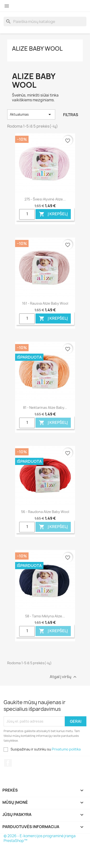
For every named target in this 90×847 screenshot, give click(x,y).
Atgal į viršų (64, 677)
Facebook (8, 763)
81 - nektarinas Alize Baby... (45, 407)
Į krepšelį (53, 214)
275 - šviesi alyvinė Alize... (45, 199)
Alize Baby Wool (37, 48)
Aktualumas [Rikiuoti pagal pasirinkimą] (31, 114)
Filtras (70, 114)
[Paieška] (45, 21)
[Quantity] (27, 214)
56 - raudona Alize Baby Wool (45, 511)
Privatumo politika (66, 749)
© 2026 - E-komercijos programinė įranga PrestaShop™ (40, 838)
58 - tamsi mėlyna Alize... (45, 616)
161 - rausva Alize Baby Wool (45, 303)
